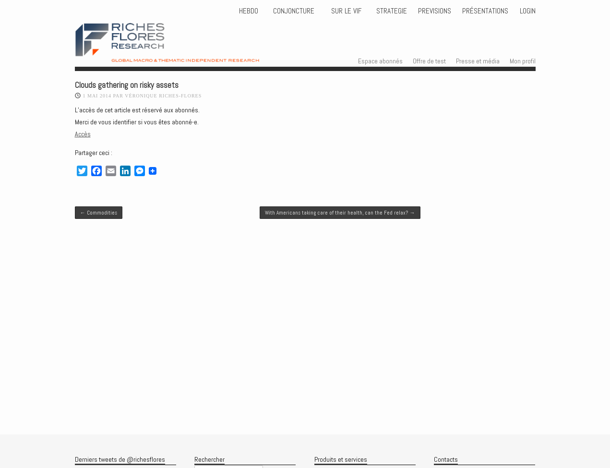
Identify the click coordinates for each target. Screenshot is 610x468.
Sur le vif (345, 11)
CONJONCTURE (294, 11)
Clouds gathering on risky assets (127, 85)
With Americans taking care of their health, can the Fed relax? (340, 212)
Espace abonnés (380, 61)
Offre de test (429, 61)
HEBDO (248, 11)
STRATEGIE (390, 11)
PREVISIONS (434, 11)
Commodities (98, 212)
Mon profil (523, 61)
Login (528, 11)
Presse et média (478, 61)
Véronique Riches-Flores (163, 95)
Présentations (485, 11)
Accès (83, 134)
